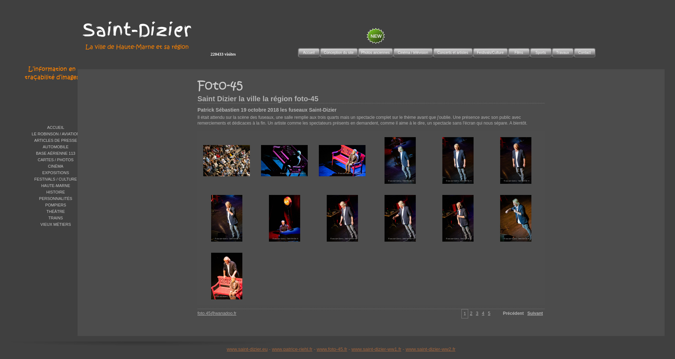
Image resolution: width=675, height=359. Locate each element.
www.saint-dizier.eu (247, 349)
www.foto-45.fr (332, 349)
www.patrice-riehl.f (291, 349)
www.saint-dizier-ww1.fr (376, 349)
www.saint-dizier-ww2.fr (431, 349)
